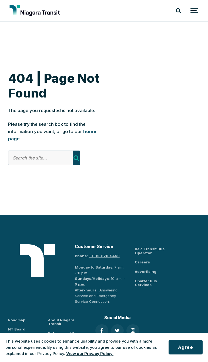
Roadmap (16, 320)
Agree (185, 347)
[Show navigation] (194, 11)
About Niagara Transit (61, 322)
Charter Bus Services (146, 283)
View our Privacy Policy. (89, 353)
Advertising (145, 271)
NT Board (16, 329)
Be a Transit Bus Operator (150, 251)
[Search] (178, 11)
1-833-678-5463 (104, 256)
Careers (142, 262)
